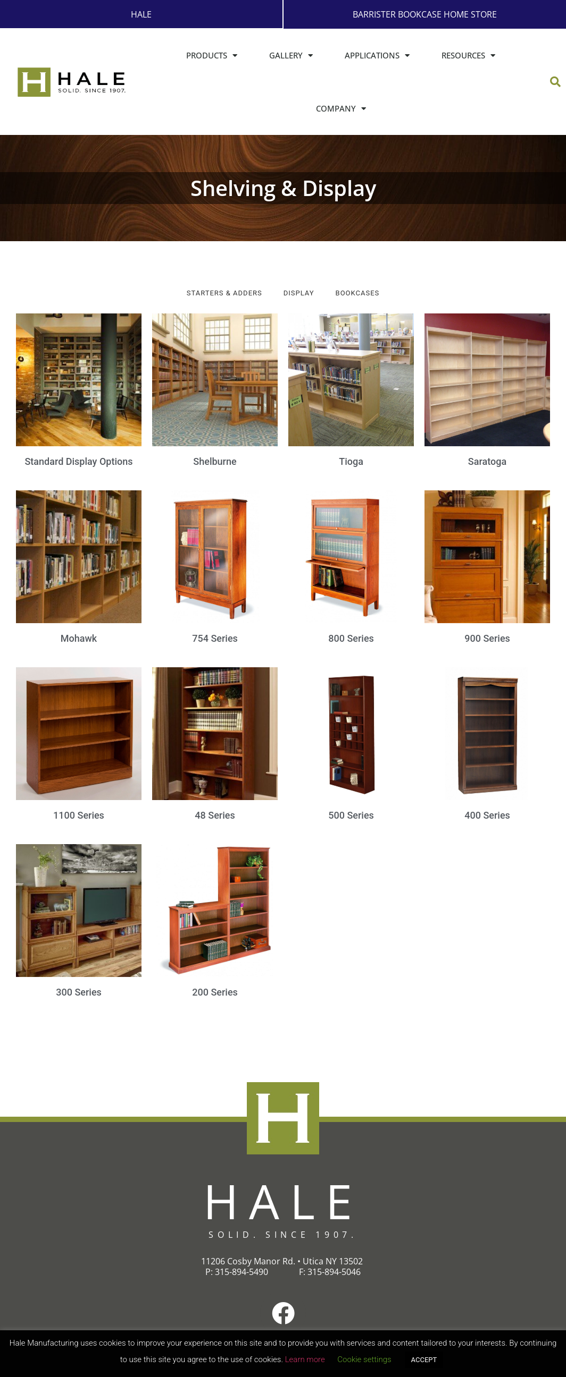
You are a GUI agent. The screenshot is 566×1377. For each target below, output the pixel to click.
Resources (468, 55)
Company (341, 108)
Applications (377, 55)
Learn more (305, 1359)
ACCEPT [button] (424, 1360)
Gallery (291, 55)
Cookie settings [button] (364, 1359)
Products (211, 55)
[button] (555, 81)
